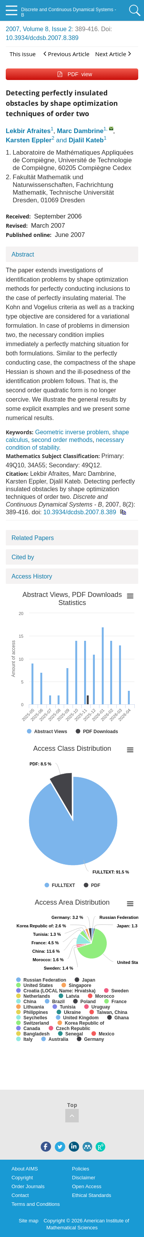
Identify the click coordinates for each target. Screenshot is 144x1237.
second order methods (62, 440)
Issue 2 (62, 29)
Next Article (113, 54)
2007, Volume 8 (27, 29)
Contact (20, 1195)
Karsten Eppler (28, 140)
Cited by (23, 557)
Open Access (87, 1186)
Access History (32, 576)
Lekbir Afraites (28, 131)
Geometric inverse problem (72, 432)
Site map (28, 1221)
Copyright (22, 1177)
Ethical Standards (91, 1195)
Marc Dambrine (80, 131)
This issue (23, 54)
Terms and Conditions (36, 1204)
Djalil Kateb (86, 140)
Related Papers (33, 538)
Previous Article (66, 54)
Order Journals (28, 1186)
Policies (80, 1169)
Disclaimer (84, 1177)
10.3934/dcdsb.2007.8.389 (42, 38)
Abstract (23, 254)
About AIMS (25, 1169)
